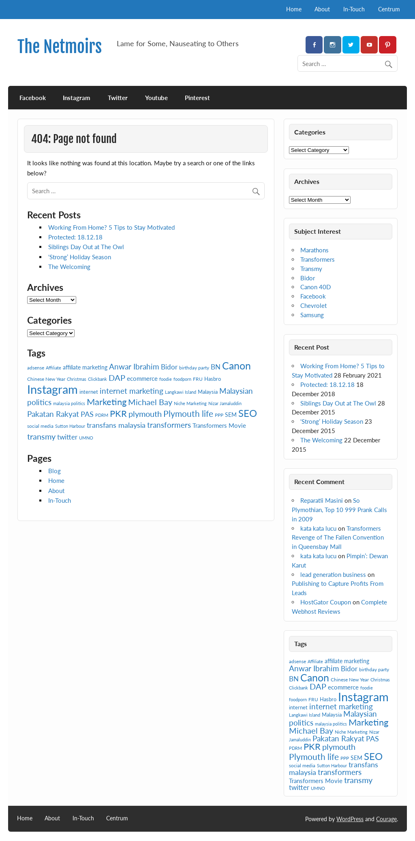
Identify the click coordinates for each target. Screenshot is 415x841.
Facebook (32, 97)
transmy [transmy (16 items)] (41, 436)
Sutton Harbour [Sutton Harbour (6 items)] (70, 426)
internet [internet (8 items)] (88, 391)
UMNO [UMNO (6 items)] (86, 437)
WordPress (350, 818)
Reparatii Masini (321, 500)
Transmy (311, 268)
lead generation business (333, 574)
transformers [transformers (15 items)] (169, 424)
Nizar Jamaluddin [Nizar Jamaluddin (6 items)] (225, 403)
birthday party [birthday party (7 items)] (194, 368)
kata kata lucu (318, 528)
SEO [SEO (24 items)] (247, 413)
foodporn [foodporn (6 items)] (182, 379)
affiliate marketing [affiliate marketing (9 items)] (85, 367)
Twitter (118, 97)
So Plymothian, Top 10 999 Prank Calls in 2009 (339, 510)
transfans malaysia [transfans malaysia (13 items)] (116, 424)
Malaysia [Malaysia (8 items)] (208, 391)
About (322, 9)
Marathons (314, 250)
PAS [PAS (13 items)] (87, 414)
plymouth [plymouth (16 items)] (145, 413)
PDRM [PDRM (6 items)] (101, 415)
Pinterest (197, 97)
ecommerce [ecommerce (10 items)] (142, 378)
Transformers (317, 259)
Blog (54, 470)
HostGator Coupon (325, 602)
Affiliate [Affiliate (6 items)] (53, 367)
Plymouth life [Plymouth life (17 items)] (188, 413)
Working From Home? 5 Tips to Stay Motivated (111, 227)
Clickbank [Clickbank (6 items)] (97, 379)
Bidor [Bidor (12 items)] (169, 367)
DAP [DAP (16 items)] (117, 377)
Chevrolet (313, 305)
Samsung (312, 314)
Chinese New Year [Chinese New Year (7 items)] (46, 379)
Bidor (307, 278)
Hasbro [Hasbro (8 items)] (212, 379)
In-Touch (354, 9)
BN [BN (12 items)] (215, 367)
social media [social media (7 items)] (40, 426)
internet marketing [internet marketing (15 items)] (131, 390)
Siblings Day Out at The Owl (86, 246)
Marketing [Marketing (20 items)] (106, 401)
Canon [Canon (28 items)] (236, 365)
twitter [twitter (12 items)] (67, 437)
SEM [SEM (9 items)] (231, 414)
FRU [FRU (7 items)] (198, 379)
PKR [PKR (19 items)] (118, 413)
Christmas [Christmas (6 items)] (76, 379)
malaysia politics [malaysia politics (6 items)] (69, 403)
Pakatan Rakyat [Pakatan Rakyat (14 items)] (53, 414)
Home (294, 9)
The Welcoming (69, 266)
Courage (386, 818)
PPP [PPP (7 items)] (219, 415)
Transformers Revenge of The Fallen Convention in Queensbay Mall (338, 538)
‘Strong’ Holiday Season (79, 256)
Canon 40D (315, 286)
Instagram (76, 97)
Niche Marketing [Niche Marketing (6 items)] (190, 403)
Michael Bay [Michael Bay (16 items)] (150, 402)
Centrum (389, 9)
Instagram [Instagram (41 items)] (52, 389)
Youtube (156, 97)
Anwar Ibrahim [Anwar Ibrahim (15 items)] (134, 366)
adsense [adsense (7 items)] (35, 368)
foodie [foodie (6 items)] (165, 379)
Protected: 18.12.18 (75, 237)
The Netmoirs (59, 46)
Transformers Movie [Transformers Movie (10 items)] (219, 425)
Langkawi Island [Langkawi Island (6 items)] (180, 392)
